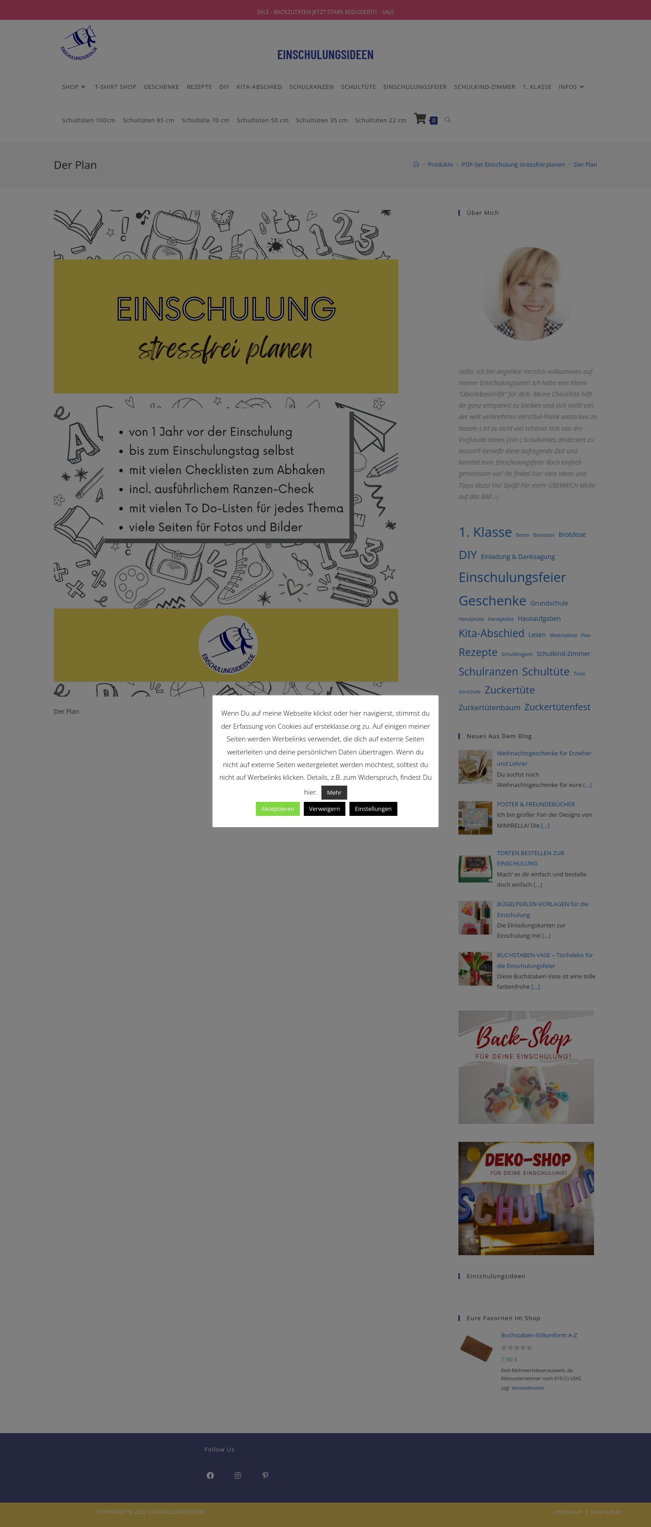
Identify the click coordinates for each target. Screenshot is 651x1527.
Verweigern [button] (324, 809)
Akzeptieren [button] (277, 809)
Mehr (334, 792)
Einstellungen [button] (373, 809)
